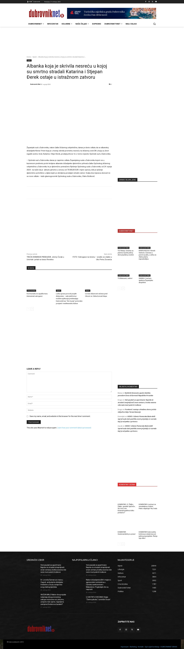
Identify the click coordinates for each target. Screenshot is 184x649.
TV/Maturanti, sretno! (125, 278)
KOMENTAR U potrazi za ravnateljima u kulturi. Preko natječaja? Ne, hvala (148, 506)
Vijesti (35, 57)
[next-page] (32, 308)
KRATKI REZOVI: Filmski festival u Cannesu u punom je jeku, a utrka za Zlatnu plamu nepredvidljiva (147, 255)
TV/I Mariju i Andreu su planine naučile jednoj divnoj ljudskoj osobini (126, 253)
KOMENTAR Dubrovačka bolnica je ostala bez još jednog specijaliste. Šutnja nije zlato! (148, 535)
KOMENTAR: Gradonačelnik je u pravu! (126, 533)
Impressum (125, 647)
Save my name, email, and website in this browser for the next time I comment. (60, 416)
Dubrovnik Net (35, 84)
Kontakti (141, 647)
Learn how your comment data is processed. (74, 428)
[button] (154, 24)
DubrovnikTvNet (123, 248)
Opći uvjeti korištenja (152, 647)
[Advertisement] (137, 152)
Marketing (133, 647)
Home (29, 57)
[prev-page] (28, 308)
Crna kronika (31, 290)
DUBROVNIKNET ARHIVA (169, 647)
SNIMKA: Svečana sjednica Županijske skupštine (146, 280)
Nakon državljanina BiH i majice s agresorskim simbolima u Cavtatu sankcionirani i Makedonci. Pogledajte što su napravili (98, 584)
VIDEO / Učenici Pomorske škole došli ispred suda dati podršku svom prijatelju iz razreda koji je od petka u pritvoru (137, 419)
